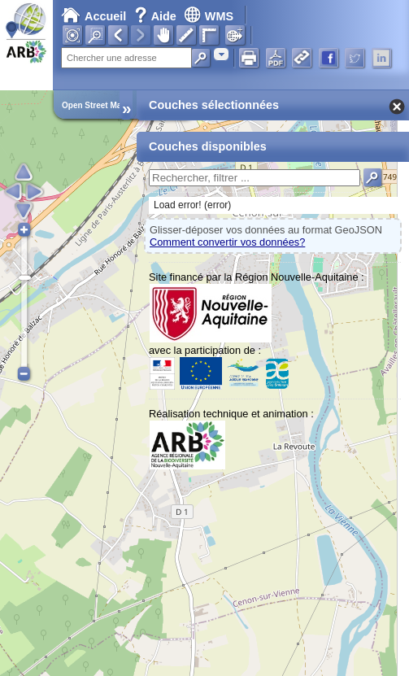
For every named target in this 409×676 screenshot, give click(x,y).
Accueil (93, 16)
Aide (157, 16)
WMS (208, 16)
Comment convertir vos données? (227, 242)
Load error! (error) (192, 205)
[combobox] (221, 54)
